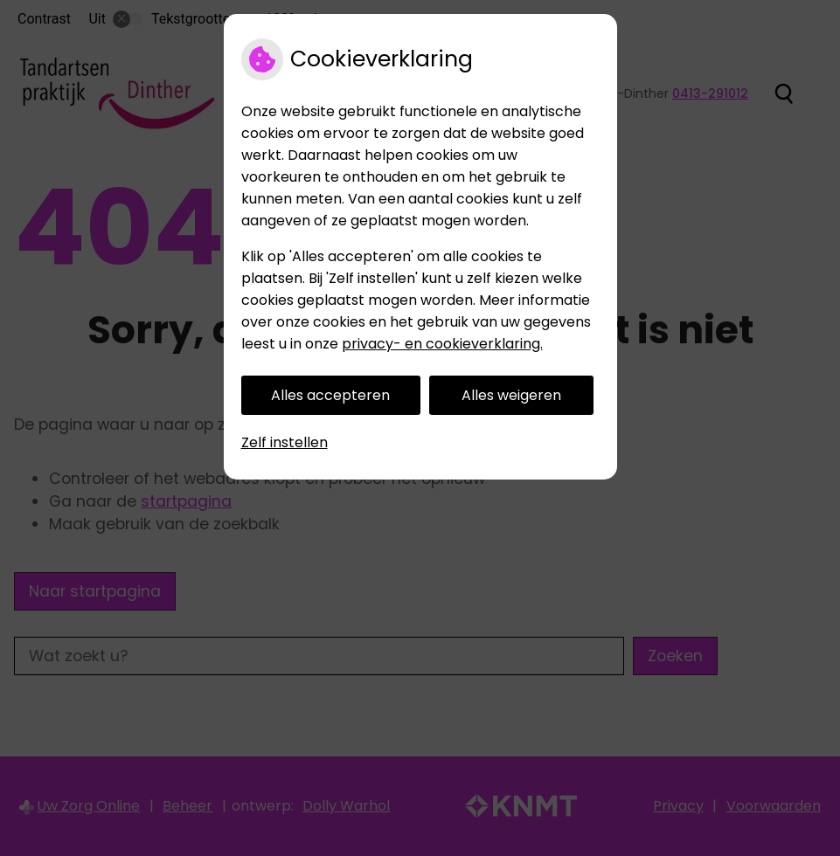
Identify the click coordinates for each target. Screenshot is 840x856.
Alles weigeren (511, 395)
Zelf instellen (284, 442)
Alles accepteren (330, 395)
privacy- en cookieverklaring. (442, 344)
